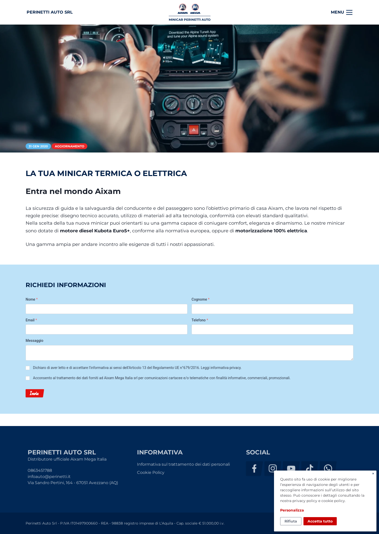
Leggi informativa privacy (220, 368)
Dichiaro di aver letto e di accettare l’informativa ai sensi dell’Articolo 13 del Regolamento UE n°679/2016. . (137, 368)
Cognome (200, 299)
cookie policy (333, 500)
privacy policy (304, 500)
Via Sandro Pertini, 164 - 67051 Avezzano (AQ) (73, 482)
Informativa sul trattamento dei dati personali (183, 464)
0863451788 (40, 470)
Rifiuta (291, 521)
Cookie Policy (150, 472)
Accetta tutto (320, 521)
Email (31, 320)
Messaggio (34, 341)
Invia (34, 393)
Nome (32, 299)
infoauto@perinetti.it (49, 476)
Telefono (200, 320)
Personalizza (292, 510)
